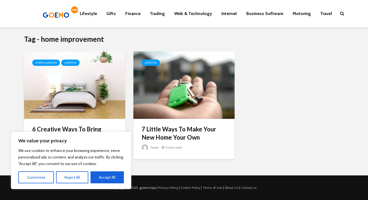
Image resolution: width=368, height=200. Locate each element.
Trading (157, 13)
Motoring (302, 13)
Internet (229, 13)
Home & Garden (46, 62)
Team (150, 147)
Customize (36, 177)
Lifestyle (88, 13)
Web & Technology (193, 13)
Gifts (111, 13)
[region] (71, 160)
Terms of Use (212, 188)
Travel (326, 13)
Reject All (72, 177)
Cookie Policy (190, 188)
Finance (133, 13)
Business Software (264, 13)
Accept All (107, 177)
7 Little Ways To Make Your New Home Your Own (179, 133)
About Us (231, 188)
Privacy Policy (168, 188)
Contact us (248, 188)
